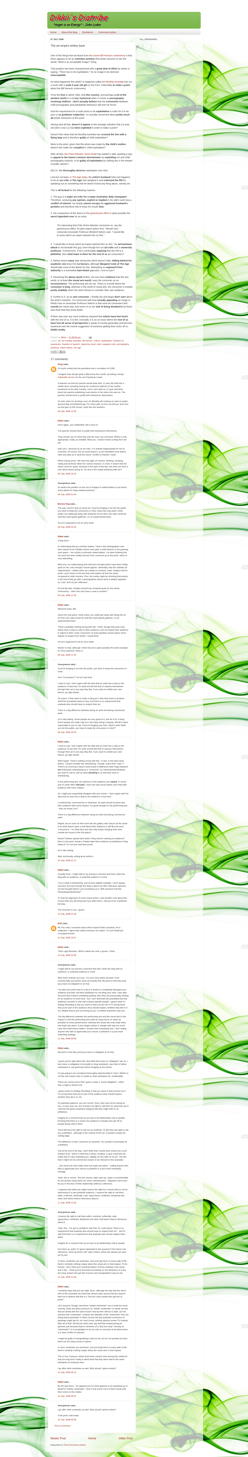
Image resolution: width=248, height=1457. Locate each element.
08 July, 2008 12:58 (67, 411)
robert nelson (66, 347)
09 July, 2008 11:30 (67, 595)
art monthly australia (71, 341)
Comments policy (107, 32)
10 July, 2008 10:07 (67, 937)
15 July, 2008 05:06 (67, 1419)
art (59, 341)
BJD (60, 923)
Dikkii (60, 421)
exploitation (106, 341)
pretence (55, 347)
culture (97, 341)
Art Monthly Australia (113, 81)
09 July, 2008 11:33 (67, 655)
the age (77, 347)
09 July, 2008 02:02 (67, 527)
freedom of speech (71, 344)
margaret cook (109, 344)
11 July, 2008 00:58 (67, 1038)
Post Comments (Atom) (75, 1445)
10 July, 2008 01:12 (67, 860)
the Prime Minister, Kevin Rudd (80, 154)
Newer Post (58, 1438)
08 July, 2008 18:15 (67, 473)
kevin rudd (96, 344)
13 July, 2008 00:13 (67, 1372)
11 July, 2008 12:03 (67, 1202)
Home (53, 32)
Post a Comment (63, 1426)
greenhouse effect (99, 213)
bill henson (87, 341)
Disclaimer (87, 32)
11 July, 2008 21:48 (67, 1277)
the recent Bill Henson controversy (107, 55)
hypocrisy (85, 344)
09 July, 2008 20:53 (67, 732)
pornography (123, 344)
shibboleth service (66, 377)
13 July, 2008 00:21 (67, 1396)
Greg (60, 364)
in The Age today (78, 177)
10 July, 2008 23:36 (67, 955)
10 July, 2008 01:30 (67, 914)
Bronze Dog (64, 504)
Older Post (126, 1438)
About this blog (69, 32)
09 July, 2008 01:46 (67, 494)
